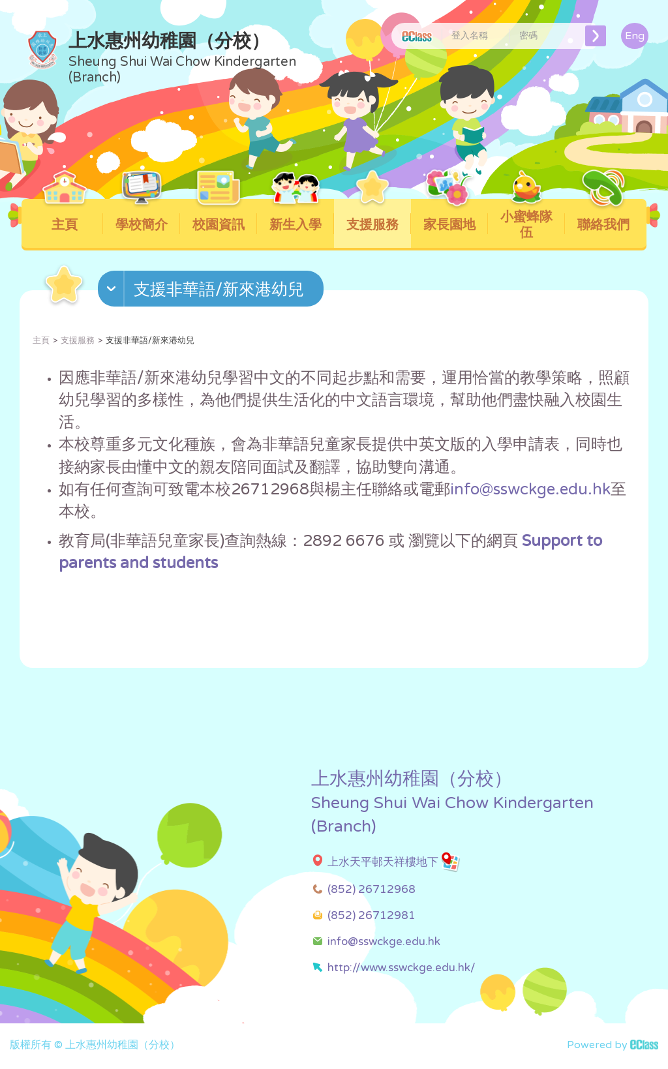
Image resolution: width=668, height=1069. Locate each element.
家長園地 (450, 216)
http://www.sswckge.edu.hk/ (401, 967)
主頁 (65, 216)
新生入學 (296, 216)
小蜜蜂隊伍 (526, 220)
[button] (212, 291)
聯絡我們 (603, 216)
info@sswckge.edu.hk (530, 489)
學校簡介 (142, 216)
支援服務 (373, 216)
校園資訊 (219, 216)
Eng (635, 35)
